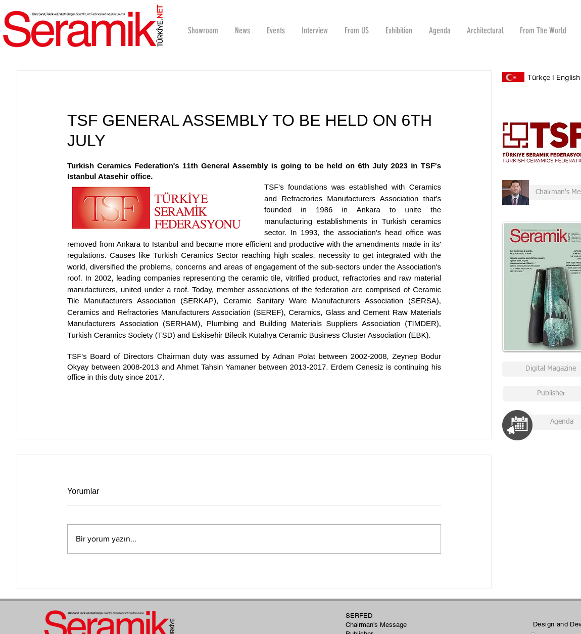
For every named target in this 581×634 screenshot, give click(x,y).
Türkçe (538, 77)
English (568, 77)
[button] (314, 30)
